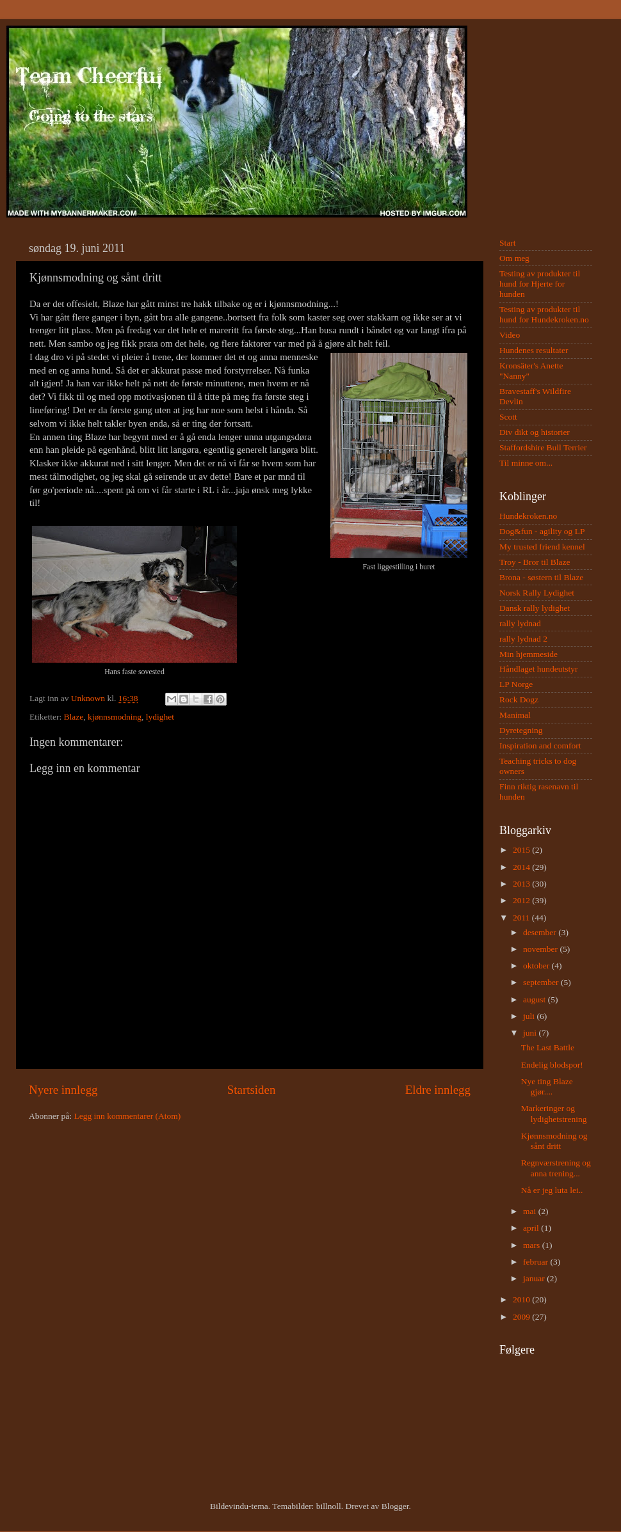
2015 (522, 850)
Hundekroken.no (528, 516)
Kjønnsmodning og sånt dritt (554, 1141)
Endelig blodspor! (552, 1065)
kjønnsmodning (114, 717)
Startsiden (251, 1089)
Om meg (514, 258)
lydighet (160, 717)
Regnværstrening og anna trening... (556, 1168)
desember (540, 932)
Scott (508, 417)
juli (529, 1016)
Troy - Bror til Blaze (534, 562)
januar (535, 1278)
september (542, 982)
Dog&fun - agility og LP (542, 531)
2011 (522, 917)
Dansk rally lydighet (534, 608)
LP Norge (516, 684)
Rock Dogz (518, 699)
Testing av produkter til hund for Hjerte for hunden (539, 284)
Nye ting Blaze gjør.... (547, 1086)
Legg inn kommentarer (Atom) (127, 1116)
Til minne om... (525, 463)
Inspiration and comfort (540, 745)
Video (509, 335)
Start (507, 243)
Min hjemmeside (528, 654)
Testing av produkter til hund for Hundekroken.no (544, 314)
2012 (522, 900)
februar (536, 1262)
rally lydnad (520, 623)
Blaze (74, 717)
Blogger (395, 1506)
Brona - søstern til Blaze (541, 577)
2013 (522, 883)
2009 (522, 1317)
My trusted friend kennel (542, 546)
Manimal (515, 715)
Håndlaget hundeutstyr (538, 669)
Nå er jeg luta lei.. (552, 1190)
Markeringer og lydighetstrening (554, 1113)
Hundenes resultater (534, 350)
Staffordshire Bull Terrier (543, 447)
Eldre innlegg (438, 1089)
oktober (537, 965)
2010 (522, 1299)
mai (530, 1211)
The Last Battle (547, 1047)
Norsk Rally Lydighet (536, 592)
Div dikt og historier (534, 432)
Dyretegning (520, 730)
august (535, 999)
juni (530, 1033)
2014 (522, 867)
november (541, 949)
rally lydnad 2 (523, 639)
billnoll (328, 1506)
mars (532, 1245)
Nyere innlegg (63, 1089)
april (532, 1228)
